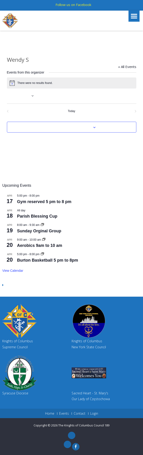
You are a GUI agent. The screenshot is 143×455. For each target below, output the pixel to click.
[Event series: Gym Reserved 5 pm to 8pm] (42, 254)
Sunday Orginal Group (39, 231)
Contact (79, 413)
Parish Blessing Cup (37, 216)
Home (49, 413)
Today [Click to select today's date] (71, 111)
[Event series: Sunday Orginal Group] (42, 225)
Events (64, 413)
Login (94, 413)
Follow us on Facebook (73, 4)
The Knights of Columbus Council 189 (83, 425)
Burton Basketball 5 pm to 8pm (47, 260)
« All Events (127, 66)
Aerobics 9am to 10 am (39, 245)
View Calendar (12, 270)
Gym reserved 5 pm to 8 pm (44, 201)
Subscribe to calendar (69, 127)
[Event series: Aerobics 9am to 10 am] (43, 239)
